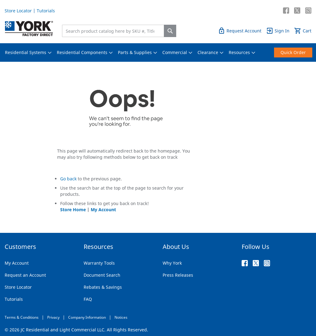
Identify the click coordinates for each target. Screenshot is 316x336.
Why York (172, 263)
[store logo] (29, 28)
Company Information (87, 317)
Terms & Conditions (22, 317)
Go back (68, 179)
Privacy (53, 317)
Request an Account (25, 275)
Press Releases (178, 275)
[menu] (158, 52)
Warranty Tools (99, 263)
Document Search (102, 275)
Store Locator (18, 11)
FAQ (88, 299)
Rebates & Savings (103, 287)
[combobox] (114, 31)
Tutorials (46, 11)
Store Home (73, 209)
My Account (103, 209)
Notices (120, 317)
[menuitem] (25, 52)
